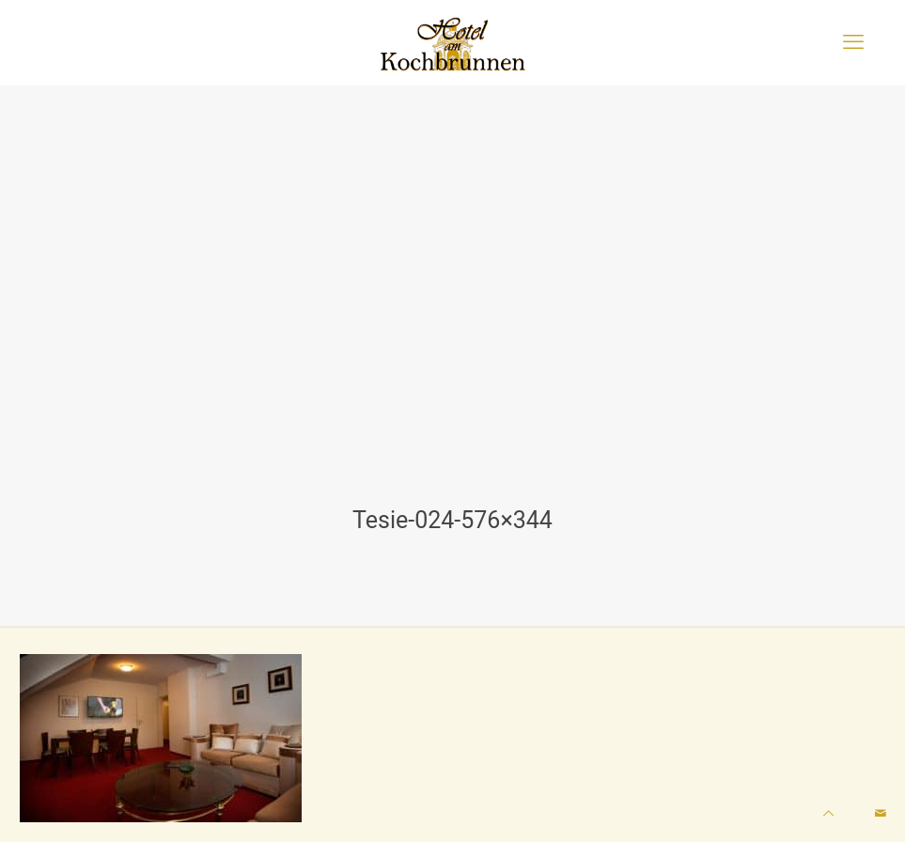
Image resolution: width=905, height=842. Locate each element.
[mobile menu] (853, 42)
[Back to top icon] (828, 813)
